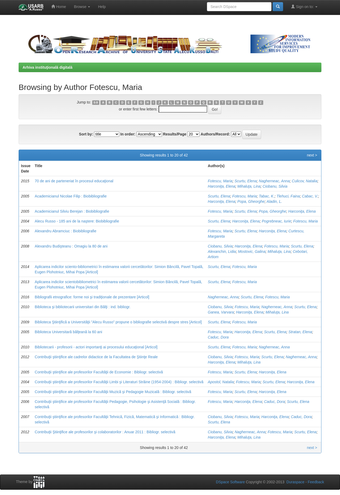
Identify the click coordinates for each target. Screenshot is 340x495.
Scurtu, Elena (246, 181)
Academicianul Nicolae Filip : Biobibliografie (71, 196)
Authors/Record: (215, 134)
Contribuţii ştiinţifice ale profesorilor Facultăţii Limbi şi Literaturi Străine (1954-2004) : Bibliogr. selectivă (119, 382)
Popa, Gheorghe (251, 201)
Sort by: (86, 134)
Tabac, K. (267, 196)
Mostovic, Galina (251, 251)
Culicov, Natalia (304, 181)
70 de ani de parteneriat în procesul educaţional (74, 181)
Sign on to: (304, 6)
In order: (127, 134)
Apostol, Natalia (221, 382)
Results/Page (174, 134)
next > (312, 155)
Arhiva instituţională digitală (47, 67)
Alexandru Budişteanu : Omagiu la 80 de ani (71, 246)
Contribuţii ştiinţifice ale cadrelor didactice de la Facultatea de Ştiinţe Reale (96, 357)
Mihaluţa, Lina (249, 186)
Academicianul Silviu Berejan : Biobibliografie (72, 211)
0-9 (96, 102)
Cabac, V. (310, 196)
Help (102, 7)
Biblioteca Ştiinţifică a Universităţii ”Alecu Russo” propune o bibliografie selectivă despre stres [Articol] (118, 322)
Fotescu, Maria (220, 181)
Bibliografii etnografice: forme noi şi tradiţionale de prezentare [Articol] (92, 297)
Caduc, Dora (218, 337)
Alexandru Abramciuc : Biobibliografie (65, 231)
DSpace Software (230, 482)
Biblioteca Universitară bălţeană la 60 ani (68, 332)
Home (58, 6)
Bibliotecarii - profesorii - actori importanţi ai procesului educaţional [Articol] (96, 347)
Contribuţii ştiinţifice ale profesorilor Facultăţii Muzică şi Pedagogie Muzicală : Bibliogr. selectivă (113, 392)
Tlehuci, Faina (288, 196)
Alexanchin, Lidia (222, 251)
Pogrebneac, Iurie (276, 221)
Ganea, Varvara (221, 312)
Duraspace (295, 482)
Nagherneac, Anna (274, 181)
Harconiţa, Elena (221, 186)
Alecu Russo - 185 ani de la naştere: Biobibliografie (77, 221)
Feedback (316, 482)
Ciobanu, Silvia (275, 186)
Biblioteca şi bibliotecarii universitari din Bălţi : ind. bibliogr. (82, 307)
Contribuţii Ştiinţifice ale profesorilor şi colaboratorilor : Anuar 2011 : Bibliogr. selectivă (105, 432)
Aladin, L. (274, 201)
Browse (82, 7)
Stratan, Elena (300, 332)
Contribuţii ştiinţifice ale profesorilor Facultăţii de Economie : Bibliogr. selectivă (99, 372)
